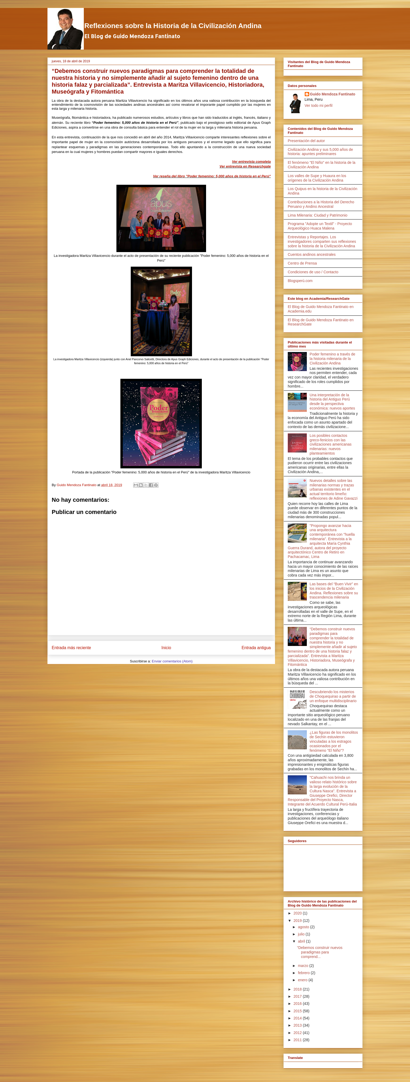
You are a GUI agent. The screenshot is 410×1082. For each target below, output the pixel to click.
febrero (304, 973)
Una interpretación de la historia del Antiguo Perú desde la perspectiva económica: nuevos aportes (332, 401)
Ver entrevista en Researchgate (245, 166)
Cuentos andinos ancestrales (312, 254)
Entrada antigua (256, 647)
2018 (298, 989)
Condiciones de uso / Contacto (313, 272)
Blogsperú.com (300, 281)
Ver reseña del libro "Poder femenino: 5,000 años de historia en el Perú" (212, 176)
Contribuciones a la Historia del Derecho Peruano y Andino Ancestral (321, 204)
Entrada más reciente (71, 647)
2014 (298, 1018)
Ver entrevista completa (251, 162)
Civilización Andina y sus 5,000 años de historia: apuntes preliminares (320, 151)
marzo (303, 966)
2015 (298, 1011)
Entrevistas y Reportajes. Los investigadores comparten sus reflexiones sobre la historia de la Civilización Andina (322, 241)
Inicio (166, 647)
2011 (298, 1040)
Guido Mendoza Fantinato (332, 94)
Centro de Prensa (302, 263)
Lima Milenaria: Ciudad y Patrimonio (317, 215)
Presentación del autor (306, 141)
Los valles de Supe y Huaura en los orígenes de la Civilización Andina (317, 178)
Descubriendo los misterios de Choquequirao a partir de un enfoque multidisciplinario (333, 696)
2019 (298, 920)
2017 (298, 996)
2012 (298, 1033)
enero (303, 980)
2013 (298, 1025)
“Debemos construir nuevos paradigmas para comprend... (319, 952)
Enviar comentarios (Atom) (172, 661)
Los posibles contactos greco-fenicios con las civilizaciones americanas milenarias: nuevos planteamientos (331, 444)
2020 (298, 913)
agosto (304, 927)
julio (302, 934)
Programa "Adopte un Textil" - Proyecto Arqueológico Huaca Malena (320, 226)
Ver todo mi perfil (319, 105)
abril (302, 941)
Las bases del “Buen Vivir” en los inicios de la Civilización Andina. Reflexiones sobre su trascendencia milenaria (334, 590)
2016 (298, 1003)
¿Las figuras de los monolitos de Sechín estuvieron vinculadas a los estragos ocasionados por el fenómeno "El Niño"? (334, 741)
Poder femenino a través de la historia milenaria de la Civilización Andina (332, 358)
